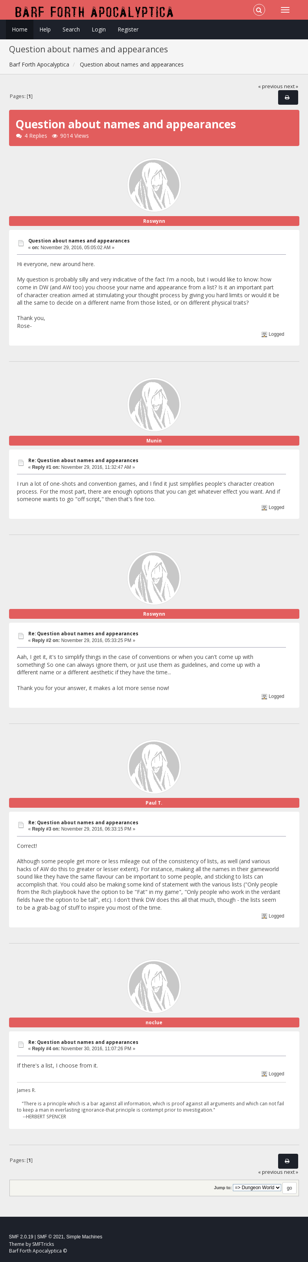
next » (291, 86)
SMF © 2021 (50, 1237)
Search (71, 29)
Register (128, 29)
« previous (270, 86)
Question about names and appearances (79, 241)
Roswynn (154, 221)
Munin (154, 440)
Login (99, 29)
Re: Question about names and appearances (83, 460)
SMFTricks (43, 1244)
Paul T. (154, 802)
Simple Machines (84, 1237)
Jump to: (223, 1187)
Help (45, 29)
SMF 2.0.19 (21, 1237)
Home (20, 29)
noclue (154, 1022)
